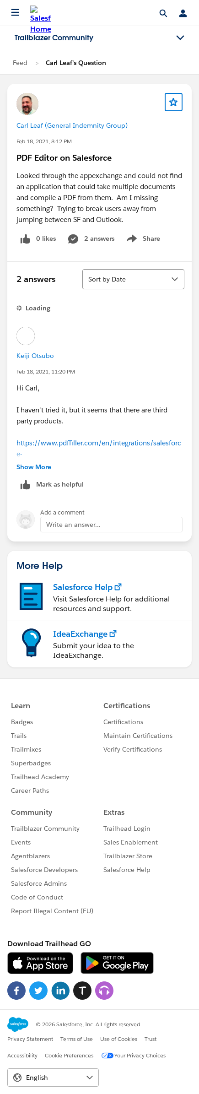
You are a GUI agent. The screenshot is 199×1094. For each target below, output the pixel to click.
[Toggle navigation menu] (180, 38)
